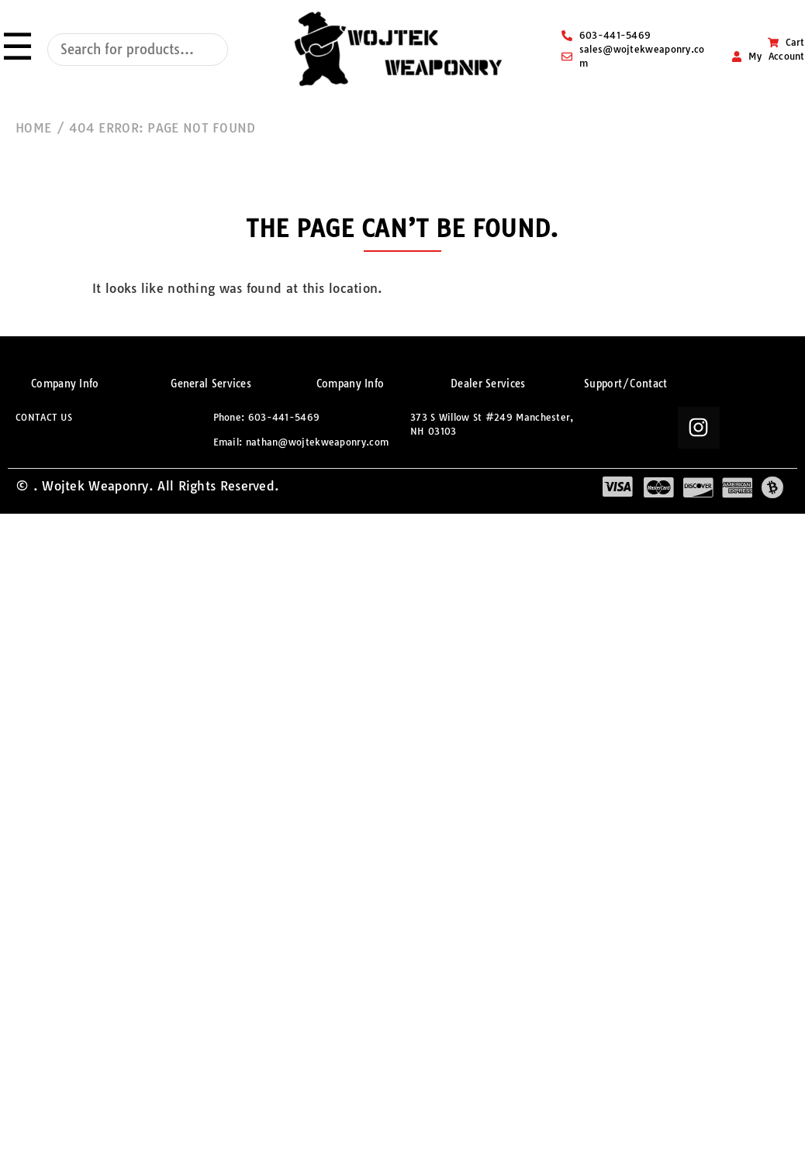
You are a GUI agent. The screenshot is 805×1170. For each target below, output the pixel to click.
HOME (33, 128)
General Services (211, 383)
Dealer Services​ (488, 383)
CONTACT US (44, 417)
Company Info (65, 383)
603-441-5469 (284, 417)
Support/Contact (626, 383)
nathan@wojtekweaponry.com (317, 442)
